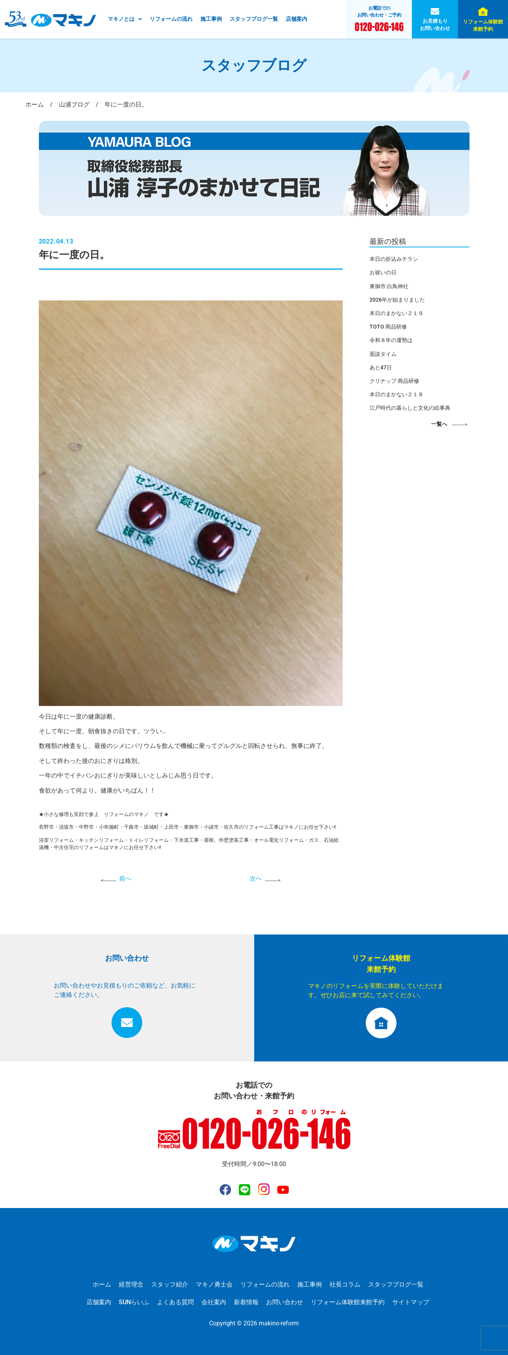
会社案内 (214, 1302)
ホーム (102, 1284)
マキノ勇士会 (214, 1284)
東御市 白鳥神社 (389, 286)
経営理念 (131, 1284)
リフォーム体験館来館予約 (483, 25)
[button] (125, 19)
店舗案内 (296, 19)
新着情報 (246, 1302)
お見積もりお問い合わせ (435, 24)
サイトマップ (410, 1302)
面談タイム (383, 354)
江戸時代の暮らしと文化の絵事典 (410, 408)
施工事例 (211, 19)
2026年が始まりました (397, 300)
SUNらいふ (134, 1302)
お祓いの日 (383, 272)
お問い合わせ (284, 1302)
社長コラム (345, 1284)
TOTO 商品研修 (388, 327)
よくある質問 (175, 1302)
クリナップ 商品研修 (394, 381)
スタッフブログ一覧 (254, 19)
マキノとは (125, 19)
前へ (125, 878)
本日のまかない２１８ (396, 394)
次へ (256, 878)
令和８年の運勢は (391, 340)
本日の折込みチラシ (394, 259)
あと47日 (381, 367)
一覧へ (439, 424)
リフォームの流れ (171, 19)
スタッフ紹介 (169, 1284)
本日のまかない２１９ (396, 313)
